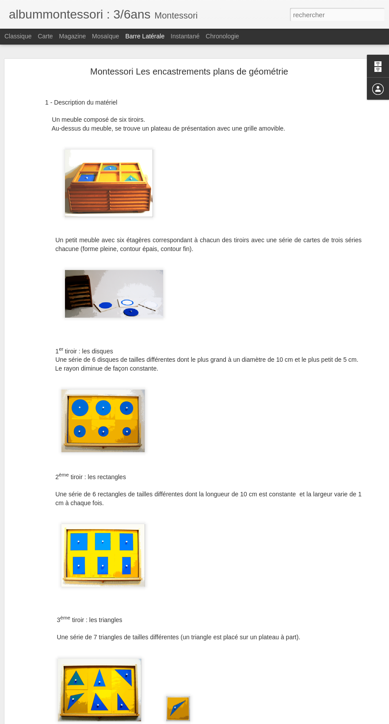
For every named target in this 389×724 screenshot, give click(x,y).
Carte (45, 36)
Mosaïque (105, 36)
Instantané (185, 36)
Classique (17, 36)
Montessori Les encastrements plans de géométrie (189, 71)
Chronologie (222, 36)
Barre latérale (144, 36)
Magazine (72, 36)
